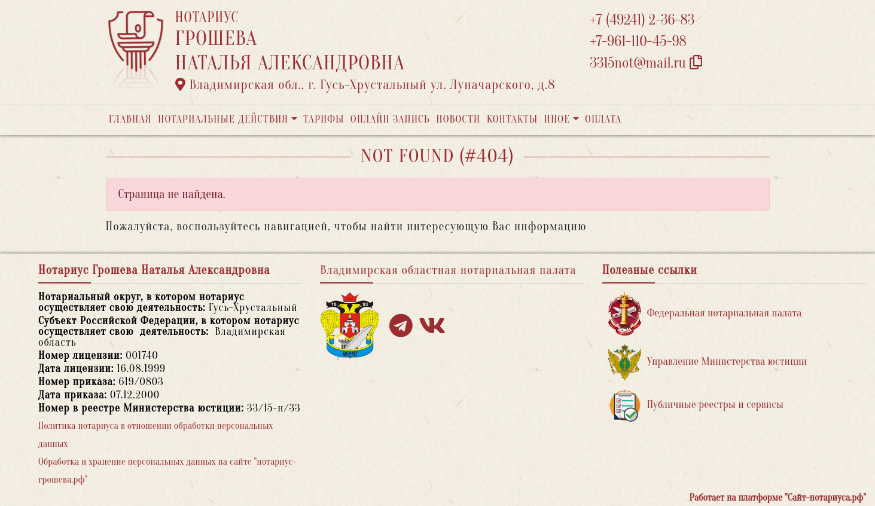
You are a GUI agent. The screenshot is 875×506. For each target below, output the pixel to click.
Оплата (603, 119)
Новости (458, 119)
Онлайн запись (390, 119)
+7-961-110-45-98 (638, 41)
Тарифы (323, 119)
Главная (130, 119)
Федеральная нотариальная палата (705, 314)
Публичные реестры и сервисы (695, 405)
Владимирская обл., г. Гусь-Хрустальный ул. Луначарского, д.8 (365, 85)
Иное (557, 119)
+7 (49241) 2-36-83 (642, 20)
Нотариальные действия (223, 119)
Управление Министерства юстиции (707, 362)
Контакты (512, 119)
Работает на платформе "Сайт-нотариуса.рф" (778, 497)
